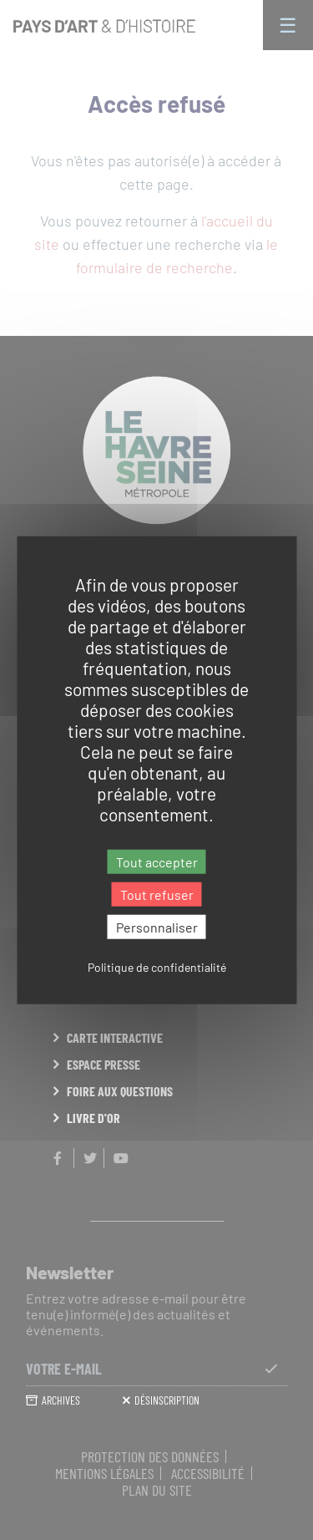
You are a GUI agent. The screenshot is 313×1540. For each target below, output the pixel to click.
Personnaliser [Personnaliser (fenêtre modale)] (157, 927)
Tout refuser (157, 894)
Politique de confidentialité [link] (157, 967)
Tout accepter (157, 861)
